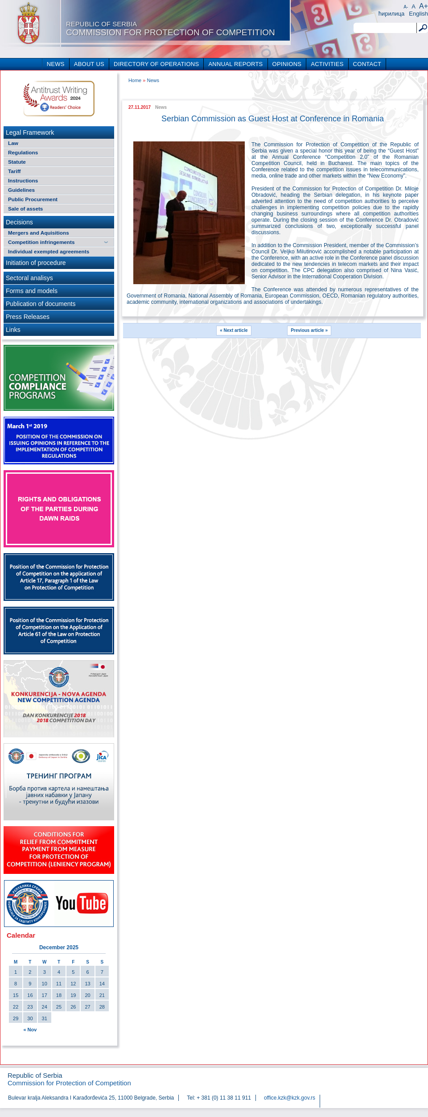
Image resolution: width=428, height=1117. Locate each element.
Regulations (23, 152)
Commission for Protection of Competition (170, 28)
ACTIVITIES (327, 64)
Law (13, 143)
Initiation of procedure (36, 262)
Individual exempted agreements (48, 251)
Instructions (23, 180)
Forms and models (32, 290)
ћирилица (392, 13)
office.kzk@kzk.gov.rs (289, 1098)
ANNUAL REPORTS (235, 64)
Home (134, 80)
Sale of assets (25, 208)
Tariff (14, 171)
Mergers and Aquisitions (38, 233)
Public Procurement (33, 199)
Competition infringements (41, 242)
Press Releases (27, 316)
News (153, 80)
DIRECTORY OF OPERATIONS (156, 64)
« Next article (233, 330)
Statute (17, 162)
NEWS (56, 64)
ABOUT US (89, 64)
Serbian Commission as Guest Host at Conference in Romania (272, 118)
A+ (423, 6)
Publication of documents (40, 303)
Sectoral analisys (29, 277)
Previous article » (309, 330)
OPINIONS (287, 64)
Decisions (19, 222)
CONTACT (367, 64)
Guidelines (21, 190)
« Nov (30, 1029)
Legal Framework (30, 132)
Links (13, 329)
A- (405, 6)
